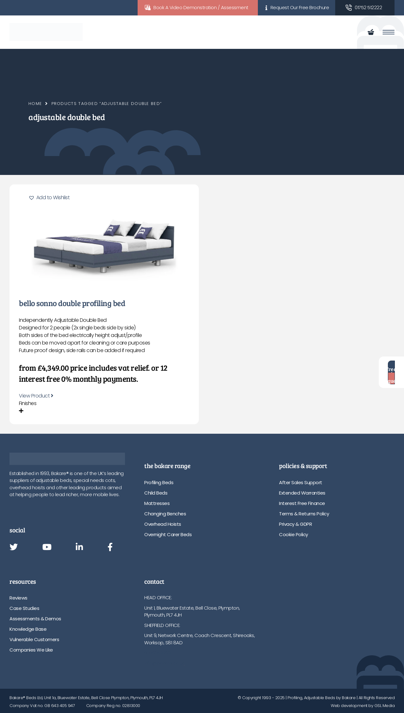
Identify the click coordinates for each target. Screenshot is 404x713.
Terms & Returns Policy (304, 513)
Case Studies (24, 608)
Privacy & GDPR (295, 524)
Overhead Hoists (162, 524)
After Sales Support (300, 482)
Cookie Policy (293, 534)
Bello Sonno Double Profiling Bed (72, 303)
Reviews (18, 597)
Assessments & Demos (35, 618)
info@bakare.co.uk (164, 663)
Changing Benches (165, 513)
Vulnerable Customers (34, 639)
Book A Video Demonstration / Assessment (200, 7)
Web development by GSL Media (363, 706)
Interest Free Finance (302, 503)
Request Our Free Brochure (299, 7)
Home (35, 104)
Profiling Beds (158, 482)
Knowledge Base (27, 629)
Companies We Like (31, 649)
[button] (48, 197)
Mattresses (156, 503)
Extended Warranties (302, 493)
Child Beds (155, 493)
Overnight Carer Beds (168, 534)
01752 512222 (368, 7)
